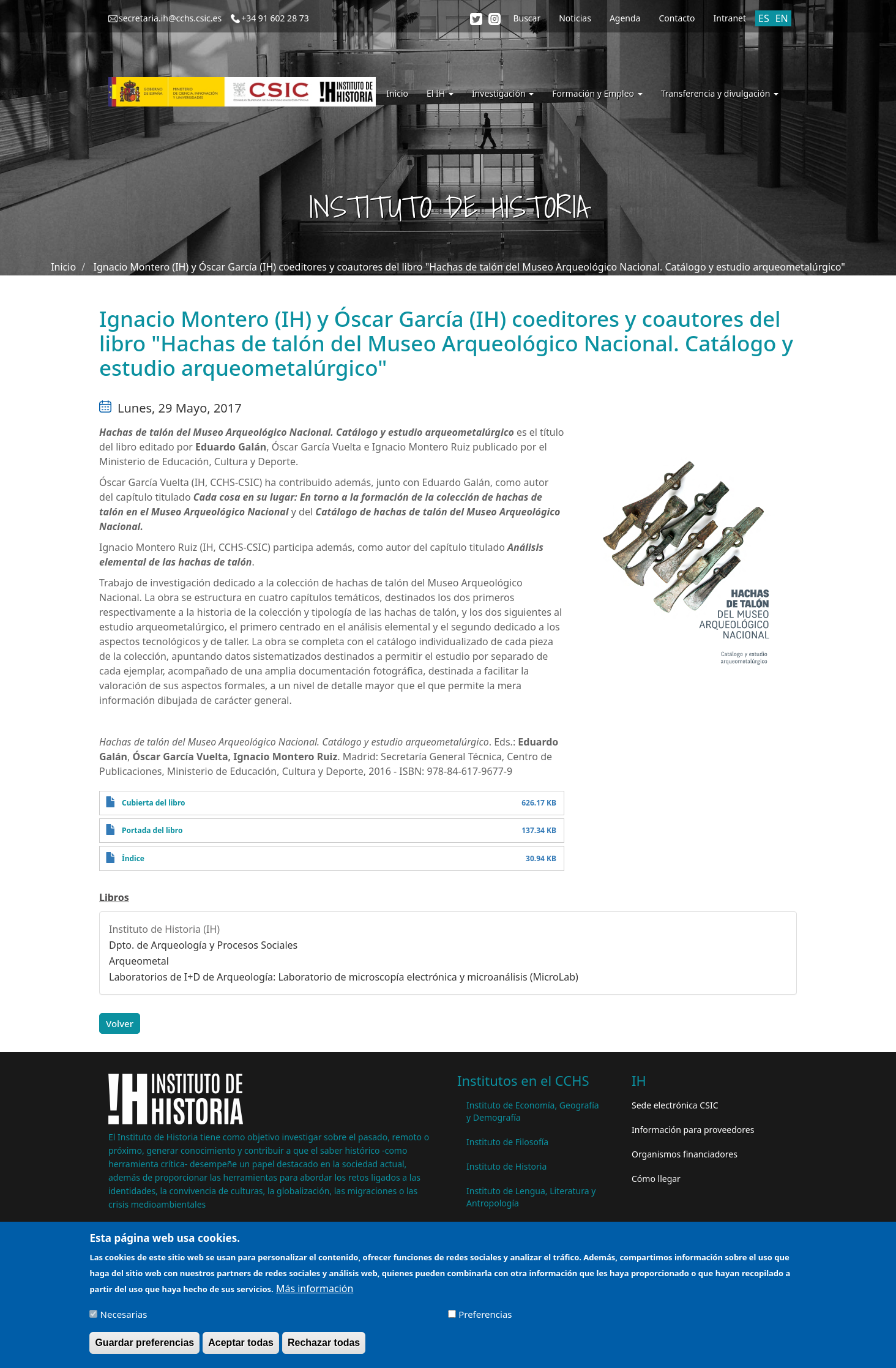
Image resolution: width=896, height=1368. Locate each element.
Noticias (575, 18)
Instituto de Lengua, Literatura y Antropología (530, 1197)
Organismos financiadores (684, 1154)
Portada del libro (152, 830)
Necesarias (123, 1315)
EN (781, 18)
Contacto (677, 18)
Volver (119, 1023)
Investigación (503, 93)
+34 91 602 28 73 (275, 18)
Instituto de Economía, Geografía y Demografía (532, 1111)
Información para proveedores (693, 1129)
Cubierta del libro (153, 803)
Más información (314, 1289)
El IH (440, 93)
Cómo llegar (656, 1178)
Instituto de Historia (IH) (164, 929)
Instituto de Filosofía (507, 1142)
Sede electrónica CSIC (675, 1105)
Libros (114, 897)
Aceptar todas (241, 1343)
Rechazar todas (324, 1343)
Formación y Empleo (597, 93)
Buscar (526, 18)
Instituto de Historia (506, 1166)
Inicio (397, 93)
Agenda (625, 18)
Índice (133, 858)
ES (763, 18)
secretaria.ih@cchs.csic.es (170, 18)
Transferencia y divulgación (719, 93)
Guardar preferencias (144, 1343)
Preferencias (485, 1315)
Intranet (730, 18)
